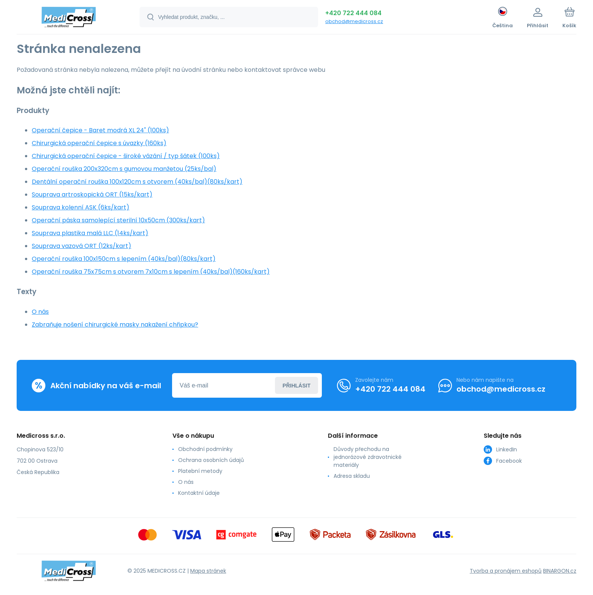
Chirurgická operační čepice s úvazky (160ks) (99, 143)
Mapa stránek (208, 570)
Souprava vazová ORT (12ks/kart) (81, 246)
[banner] (69, 18)
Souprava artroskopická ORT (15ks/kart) (92, 194)
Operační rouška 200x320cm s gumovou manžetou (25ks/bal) (124, 168)
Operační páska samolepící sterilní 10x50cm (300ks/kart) (118, 220)
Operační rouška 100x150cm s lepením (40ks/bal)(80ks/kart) (124, 258)
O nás (40, 311)
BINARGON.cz (559, 570)
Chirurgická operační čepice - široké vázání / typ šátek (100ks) (126, 156)
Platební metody (200, 471)
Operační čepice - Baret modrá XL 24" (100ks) (100, 130)
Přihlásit (296, 385)
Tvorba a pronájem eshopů (506, 570)
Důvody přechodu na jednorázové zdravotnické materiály (368, 457)
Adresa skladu (352, 476)
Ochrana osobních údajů (211, 460)
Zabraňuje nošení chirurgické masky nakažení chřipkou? (115, 324)
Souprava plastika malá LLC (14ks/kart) (90, 233)
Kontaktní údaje (199, 493)
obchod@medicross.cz (354, 21)
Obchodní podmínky (205, 449)
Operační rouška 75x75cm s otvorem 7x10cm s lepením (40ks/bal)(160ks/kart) (151, 271)
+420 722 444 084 (353, 13)
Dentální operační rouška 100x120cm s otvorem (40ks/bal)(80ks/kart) (137, 181)
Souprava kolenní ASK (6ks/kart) (80, 207)
